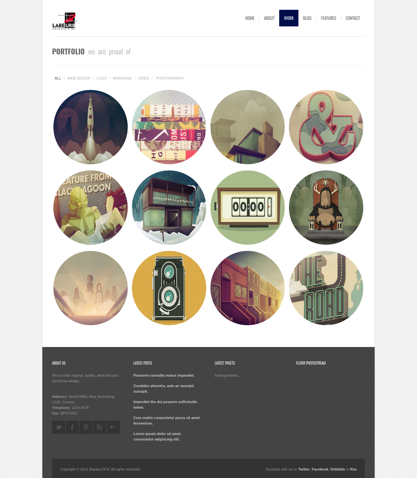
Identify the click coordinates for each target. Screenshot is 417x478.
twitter (58, 427)
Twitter (303, 469)
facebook (72, 427)
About (269, 18)
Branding (122, 78)
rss (99, 427)
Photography (170, 78)
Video (143, 78)
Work (289, 18)
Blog (307, 18)
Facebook (320, 469)
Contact (353, 18)
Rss (353, 469)
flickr (113, 427)
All (58, 78)
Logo (101, 78)
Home (249, 18)
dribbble (86, 427)
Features (328, 18)
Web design (78, 78)
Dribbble (337, 469)
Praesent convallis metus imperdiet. (164, 375)
